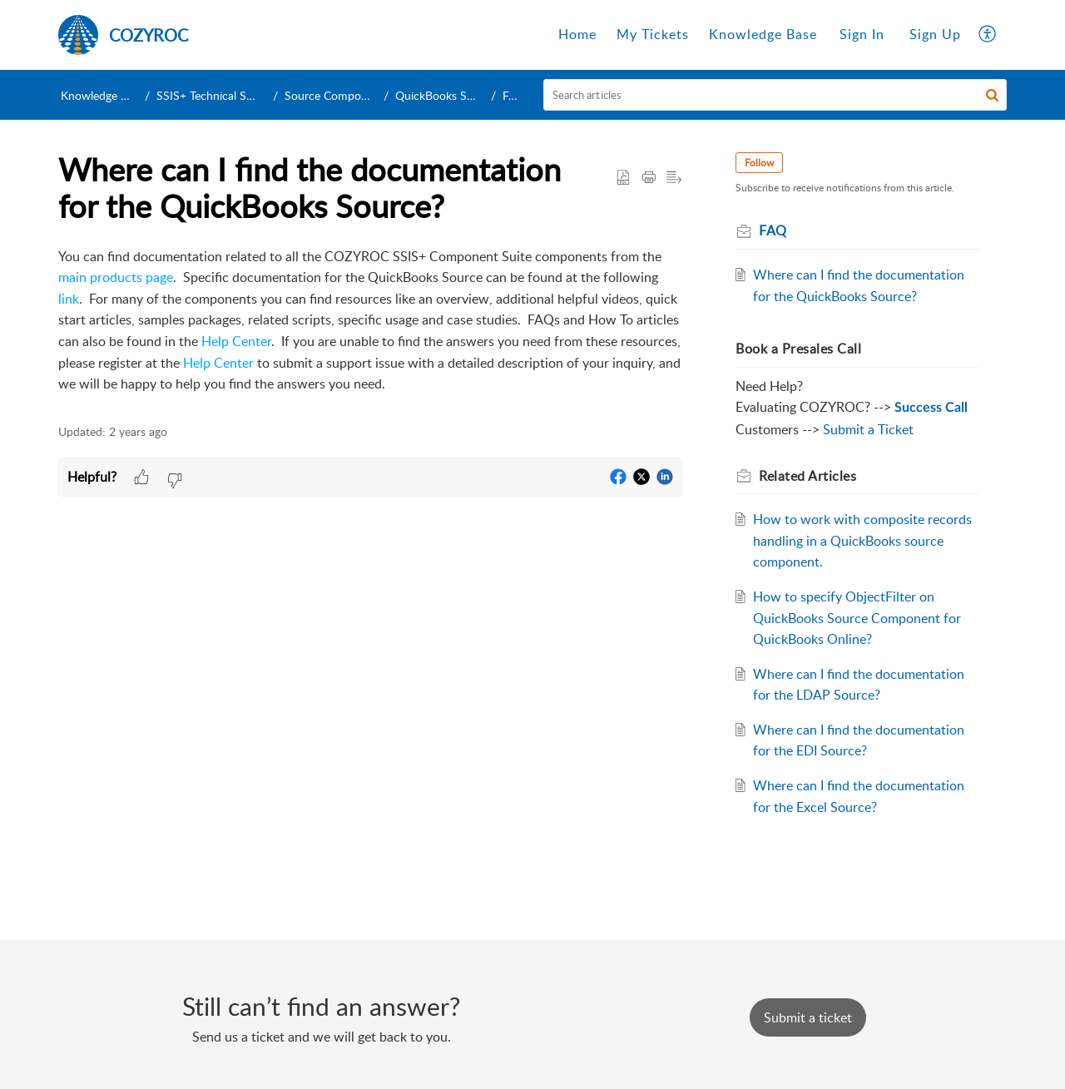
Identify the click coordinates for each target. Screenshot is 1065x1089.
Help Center (236, 341)
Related (807, 476)
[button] (992, 95)
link (68, 299)
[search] (775, 95)
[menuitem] (862, 35)
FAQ (514, 95)
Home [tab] (577, 34)
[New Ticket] (808, 1017)
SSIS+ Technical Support (218, 95)
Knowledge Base (103, 95)
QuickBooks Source (445, 95)
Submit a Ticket (868, 429)
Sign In (862, 34)
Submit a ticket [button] (808, 1017)
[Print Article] (649, 178)
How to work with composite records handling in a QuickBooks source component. (862, 540)
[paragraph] (370, 320)
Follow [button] (759, 163)
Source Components (337, 95)
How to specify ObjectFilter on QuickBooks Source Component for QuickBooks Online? (857, 617)
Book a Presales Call (798, 348)
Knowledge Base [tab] (763, 34)
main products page (115, 277)
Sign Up (935, 34)
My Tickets (653, 34)
